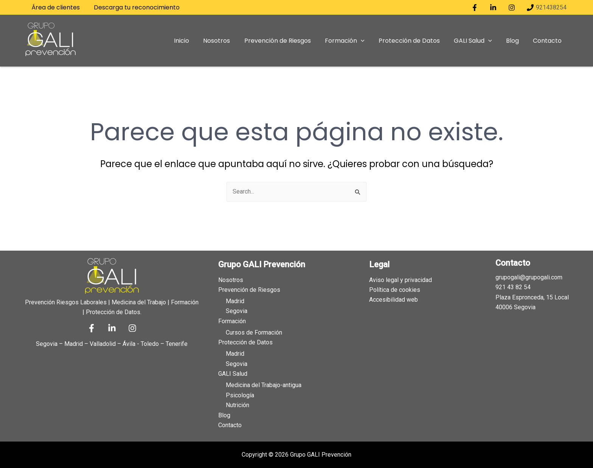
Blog (224, 414)
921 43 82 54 (513, 286)
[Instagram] (132, 328)
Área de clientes (54, 7)
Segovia (236, 310)
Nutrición (237, 405)
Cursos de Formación (254, 332)
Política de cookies (394, 289)
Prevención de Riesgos (249, 289)
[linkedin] (494, 7)
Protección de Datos (245, 342)
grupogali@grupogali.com (528, 276)
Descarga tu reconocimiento (133, 7)
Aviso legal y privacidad (400, 279)
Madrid (235, 300)
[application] (370, 41)
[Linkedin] (112, 328)
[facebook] (476, 7)
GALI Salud (232, 373)
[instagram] (513, 7)
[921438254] (546, 7)
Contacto (230, 425)
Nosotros (230, 279)
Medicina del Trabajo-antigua (263, 385)
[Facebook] (91, 328)
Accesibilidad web (393, 299)
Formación (232, 320)
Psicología (240, 394)
